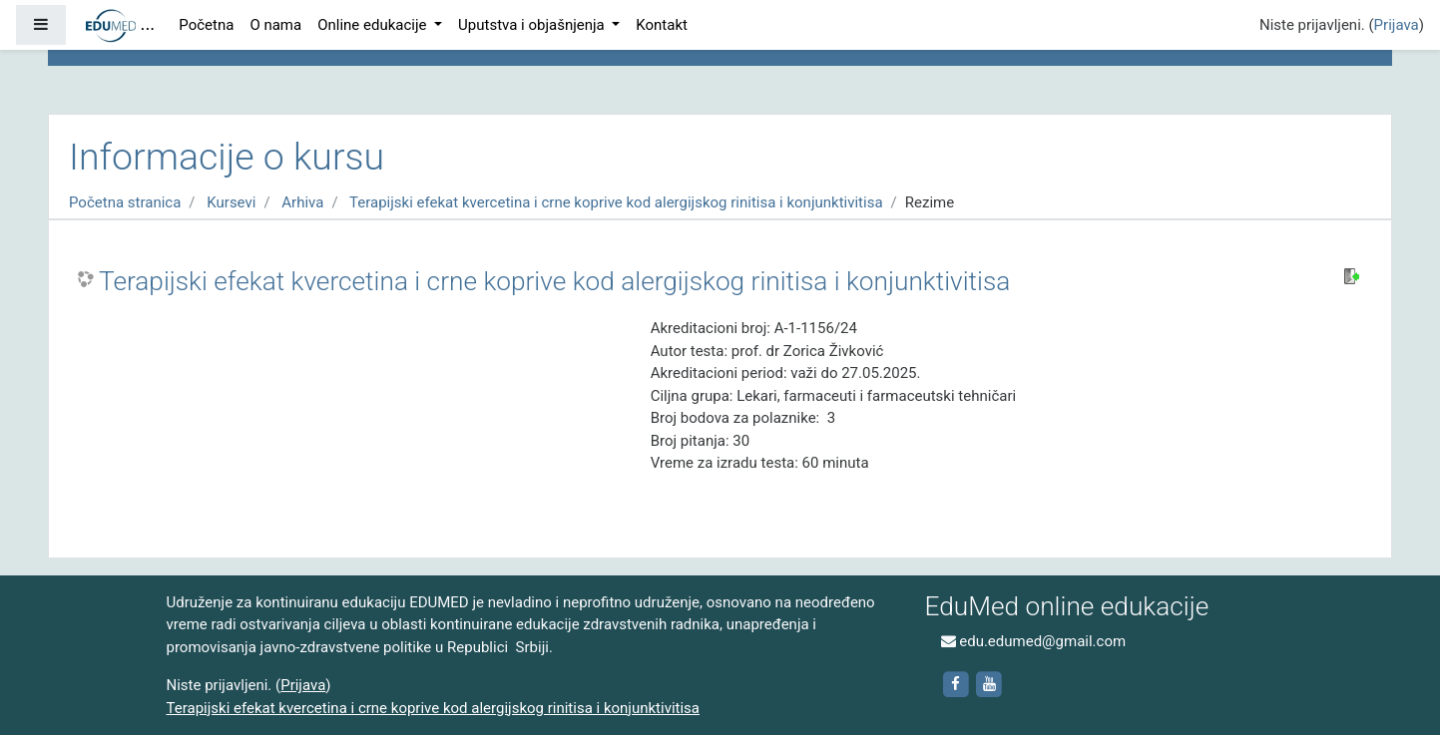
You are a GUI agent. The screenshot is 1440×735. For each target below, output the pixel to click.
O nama (275, 25)
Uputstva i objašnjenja (533, 25)
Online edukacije (373, 25)
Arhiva (302, 202)
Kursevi (231, 202)
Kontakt (662, 25)
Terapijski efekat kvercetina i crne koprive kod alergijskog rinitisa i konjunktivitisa (616, 202)
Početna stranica (125, 202)
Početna (206, 25)
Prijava (1396, 25)
